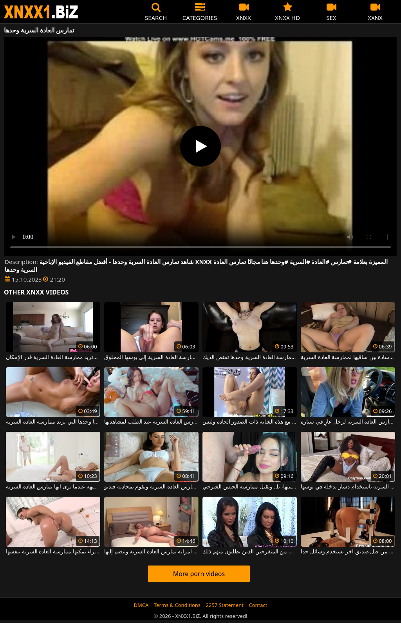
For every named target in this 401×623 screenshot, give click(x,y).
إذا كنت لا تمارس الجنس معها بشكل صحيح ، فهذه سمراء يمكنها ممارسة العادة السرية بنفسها (53, 552)
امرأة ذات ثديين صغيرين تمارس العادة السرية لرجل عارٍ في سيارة (348, 422)
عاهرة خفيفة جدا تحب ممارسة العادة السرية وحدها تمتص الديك (249, 357)
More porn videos (199, 573)
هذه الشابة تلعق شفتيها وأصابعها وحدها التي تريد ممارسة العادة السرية (53, 422)
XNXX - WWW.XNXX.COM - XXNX (41, 12)
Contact (258, 605)
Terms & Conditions (177, 605)
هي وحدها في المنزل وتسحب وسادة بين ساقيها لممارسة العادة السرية (348, 357)
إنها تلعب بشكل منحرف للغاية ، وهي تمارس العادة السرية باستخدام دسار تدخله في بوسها (348, 487)
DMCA (141, 605)
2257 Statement (225, 605)
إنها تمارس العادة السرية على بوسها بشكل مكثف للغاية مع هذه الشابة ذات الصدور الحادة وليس (249, 422)
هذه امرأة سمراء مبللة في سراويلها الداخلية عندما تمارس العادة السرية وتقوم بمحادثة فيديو (151, 487)
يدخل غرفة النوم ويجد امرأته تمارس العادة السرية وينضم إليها (151, 552)
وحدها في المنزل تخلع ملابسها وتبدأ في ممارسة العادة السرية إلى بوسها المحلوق (151, 357)
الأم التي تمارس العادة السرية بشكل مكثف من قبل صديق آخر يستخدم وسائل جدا (348, 552)
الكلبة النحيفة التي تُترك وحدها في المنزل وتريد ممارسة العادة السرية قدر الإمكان (53, 357)
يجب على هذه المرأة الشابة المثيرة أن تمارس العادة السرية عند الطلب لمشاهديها (151, 422)
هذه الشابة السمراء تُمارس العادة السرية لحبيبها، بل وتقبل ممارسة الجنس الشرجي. (249, 487)
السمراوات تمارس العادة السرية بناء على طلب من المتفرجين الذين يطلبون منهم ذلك (249, 552)
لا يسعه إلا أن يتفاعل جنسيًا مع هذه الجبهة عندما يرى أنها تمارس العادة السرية (53, 487)
